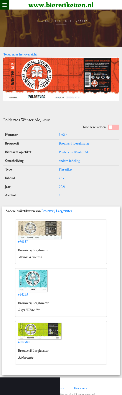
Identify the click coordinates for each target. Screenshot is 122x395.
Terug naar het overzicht (20, 54)
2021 (62, 187)
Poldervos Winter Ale (74, 152)
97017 (63, 135)
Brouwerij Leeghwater (74, 143)
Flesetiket (65, 169)
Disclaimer (80, 388)
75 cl (62, 178)
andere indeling (69, 161)
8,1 (61, 195)
